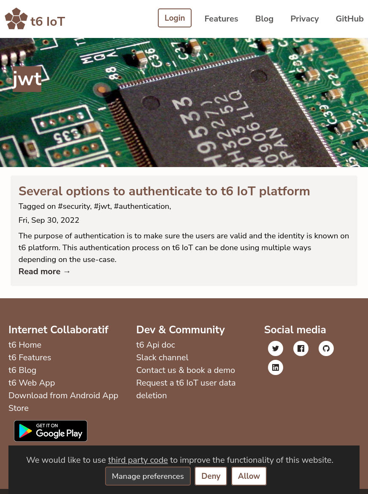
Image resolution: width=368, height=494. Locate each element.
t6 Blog (22, 375)
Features (221, 18)
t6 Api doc (154, 350)
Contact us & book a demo (185, 375)
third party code (138, 459)
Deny (213, 476)
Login (174, 18)
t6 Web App (31, 388)
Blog (264, 18)
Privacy (304, 18)
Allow (252, 476)
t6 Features (29, 362)
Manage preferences (146, 476)
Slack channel (161, 362)
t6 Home (24, 350)
